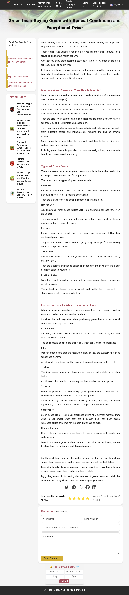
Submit (64, 581)
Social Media (59, 5)
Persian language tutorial (70, 4)
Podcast (31, 4)
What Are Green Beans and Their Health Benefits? (20, 60)
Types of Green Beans (18, 77)
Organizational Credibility (100, 5)
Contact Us (86, 5)
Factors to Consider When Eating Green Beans (19, 84)
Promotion (19, 4)
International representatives (45, 5)
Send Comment (52, 558)
